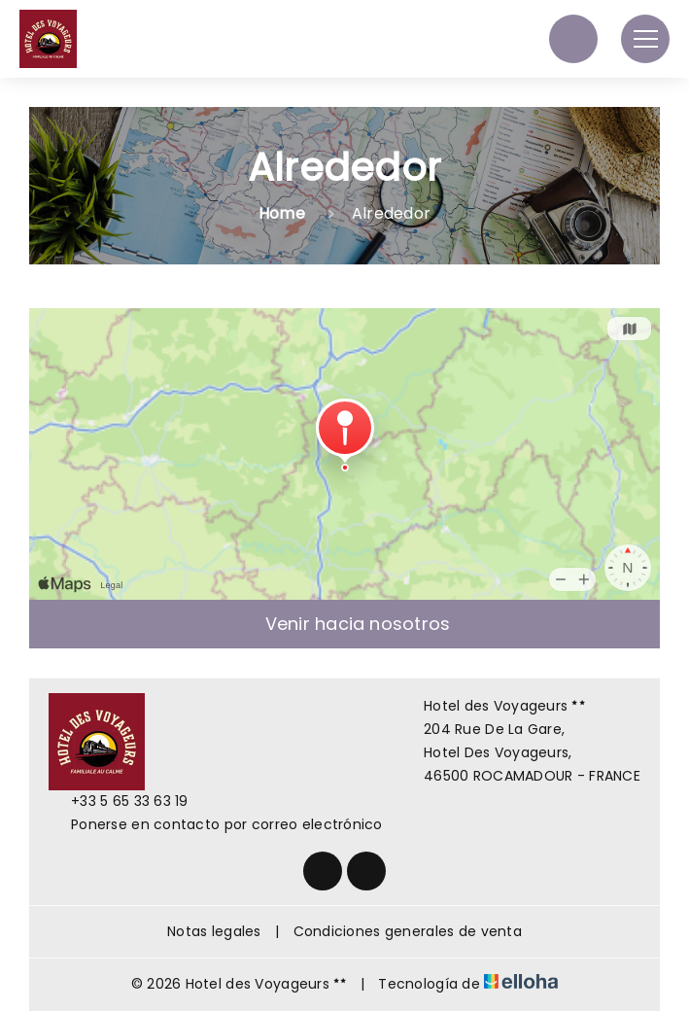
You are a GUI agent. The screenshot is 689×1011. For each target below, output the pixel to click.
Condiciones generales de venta (407, 931)
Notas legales (214, 931)
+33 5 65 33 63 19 (119, 801)
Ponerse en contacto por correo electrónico (216, 824)
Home (281, 213)
